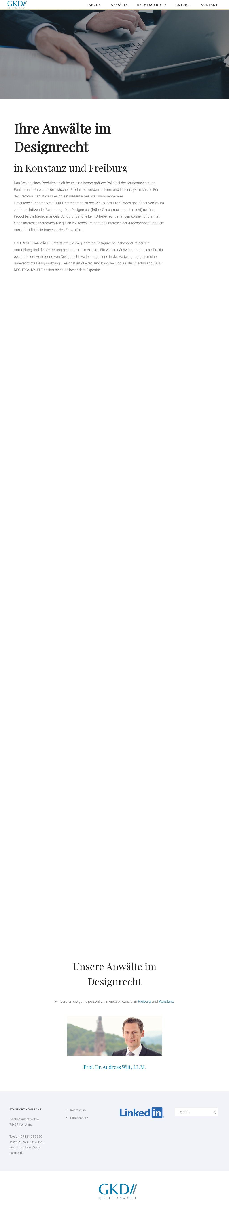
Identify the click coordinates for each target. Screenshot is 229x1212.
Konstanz (166, 1001)
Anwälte (119, 4)
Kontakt (209, 4)
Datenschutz (79, 1118)
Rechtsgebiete (152, 4)
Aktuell (184, 4)
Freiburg (144, 1001)
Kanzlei (94, 4)
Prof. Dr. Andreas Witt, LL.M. (114, 1067)
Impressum (78, 1110)
